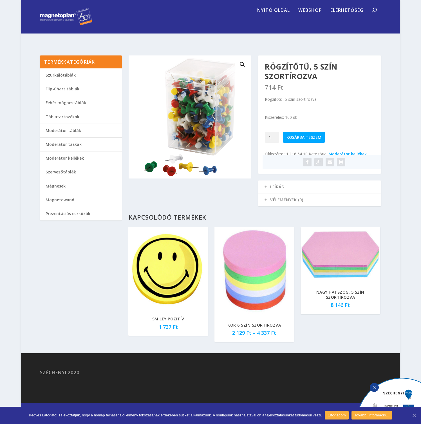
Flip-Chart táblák (62, 97)
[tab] (319, 195)
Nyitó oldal (273, 23)
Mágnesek (56, 194)
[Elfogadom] (414, 415)
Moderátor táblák (63, 138)
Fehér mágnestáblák (66, 110)
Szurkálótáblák (61, 83)
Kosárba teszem (303, 145)
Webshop (310, 23)
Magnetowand (60, 208)
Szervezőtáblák (61, 180)
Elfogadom (337, 415)
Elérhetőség (347, 23)
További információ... (371, 415)
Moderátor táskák (64, 152)
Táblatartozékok (62, 125)
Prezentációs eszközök (68, 221)
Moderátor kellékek (347, 162)
